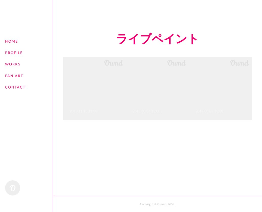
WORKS (12, 64)
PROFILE (14, 52)
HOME (11, 41)
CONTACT (15, 87)
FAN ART (14, 76)
